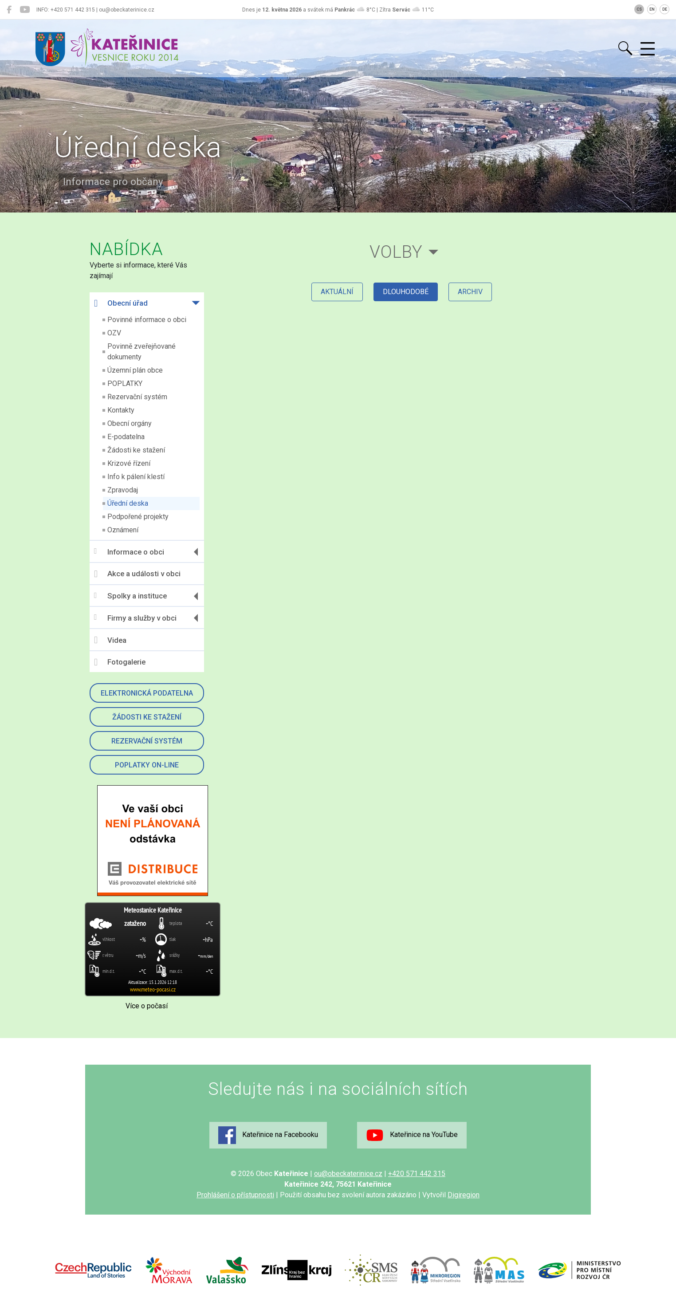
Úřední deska (127, 503)
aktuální (337, 291)
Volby (396, 252)
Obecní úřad (121, 303)
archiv (470, 291)
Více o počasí (147, 1006)
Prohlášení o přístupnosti (235, 1195)
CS (639, 9)
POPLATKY (124, 383)
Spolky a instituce (130, 596)
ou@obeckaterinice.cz (348, 1173)
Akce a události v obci (137, 574)
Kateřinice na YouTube (412, 1135)
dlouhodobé (405, 291)
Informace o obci (129, 551)
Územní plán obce (135, 370)
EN (652, 9)
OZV (114, 333)
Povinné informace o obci (146, 319)
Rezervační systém (137, 397)
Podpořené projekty (138, 516)
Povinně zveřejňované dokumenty (141, 351)
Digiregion (463, 1195)
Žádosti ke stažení (136, 450)
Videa (110, 640)
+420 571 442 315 (416, 1173)
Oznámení (122, 530)
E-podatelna (126, 437)
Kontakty (120, 410)
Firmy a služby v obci (135, 617)
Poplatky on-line (147, 765)
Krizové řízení (128, 463)
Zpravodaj (122, 490)
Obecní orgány (129, 423)
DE (664, 9)
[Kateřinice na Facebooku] (9, 9)
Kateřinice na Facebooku (268, 1135)
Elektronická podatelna (147, 693)
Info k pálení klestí (136, 476)
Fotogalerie (119, 662)
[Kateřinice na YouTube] (25, 9)
